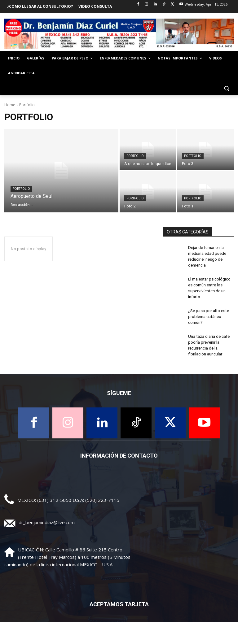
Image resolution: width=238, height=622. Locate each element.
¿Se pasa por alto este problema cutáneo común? (207, 310)
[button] (226, 88)
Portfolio (21, 188)
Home (9, 104)
